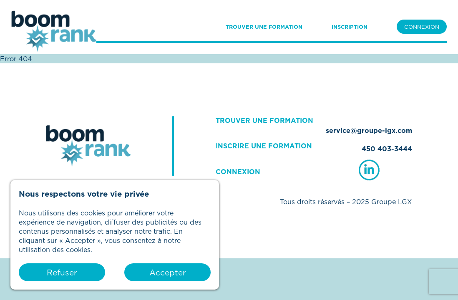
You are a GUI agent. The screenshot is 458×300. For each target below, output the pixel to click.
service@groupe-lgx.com (369, 130)
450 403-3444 (387, 148)
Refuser (62, 272)
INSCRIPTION (349, 26)
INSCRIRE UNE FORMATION (264, 145)
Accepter (167, 272)
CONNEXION (421, 26)
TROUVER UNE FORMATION (264, 26)
